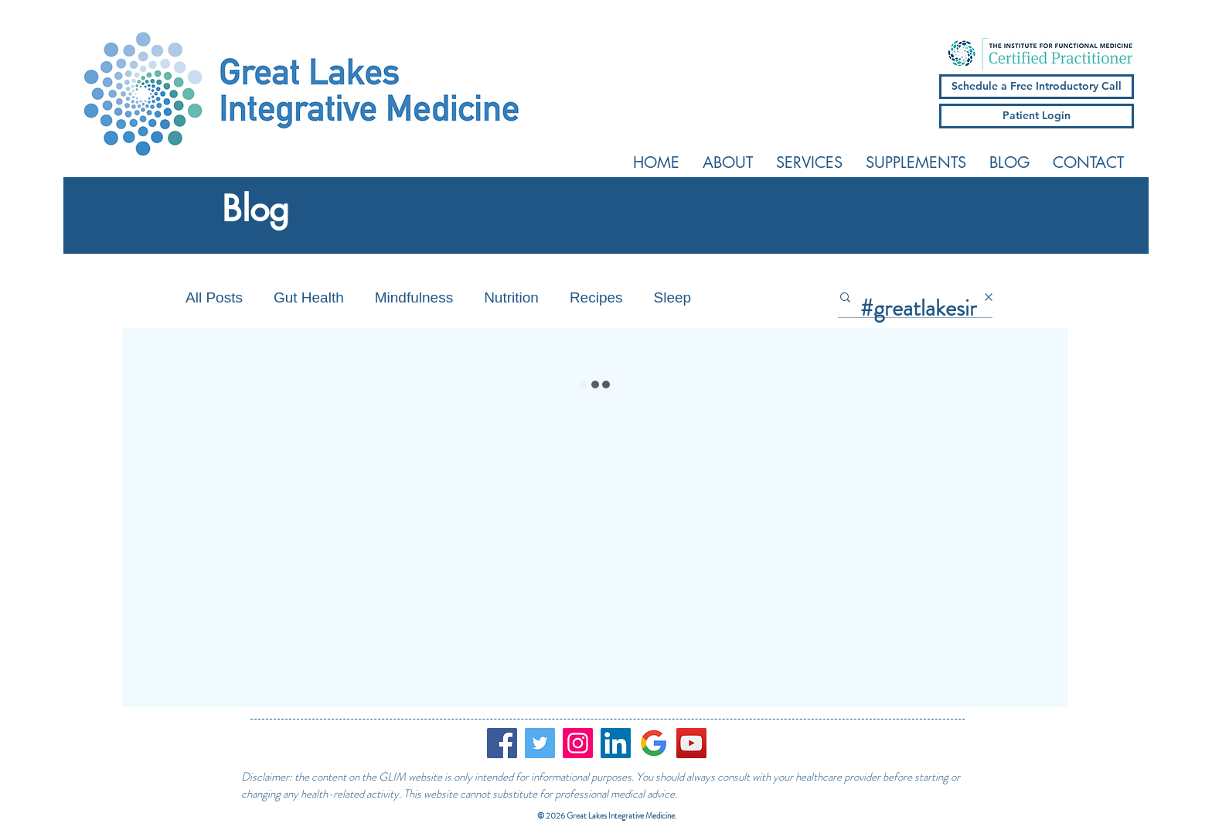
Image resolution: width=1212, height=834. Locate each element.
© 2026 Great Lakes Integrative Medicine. (607, 815)
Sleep (673, 297)
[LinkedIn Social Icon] (616, 743)
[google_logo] (653, 743)
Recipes (596, 297)
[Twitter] (540, 743)
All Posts (214, 297)
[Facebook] (502, 743)
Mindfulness (414, 297)
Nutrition (511, 297)
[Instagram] (578, 743)
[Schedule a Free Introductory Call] (1036, 86)
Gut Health (309, 297)
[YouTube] (691, 743)
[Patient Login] (1036, 116)
